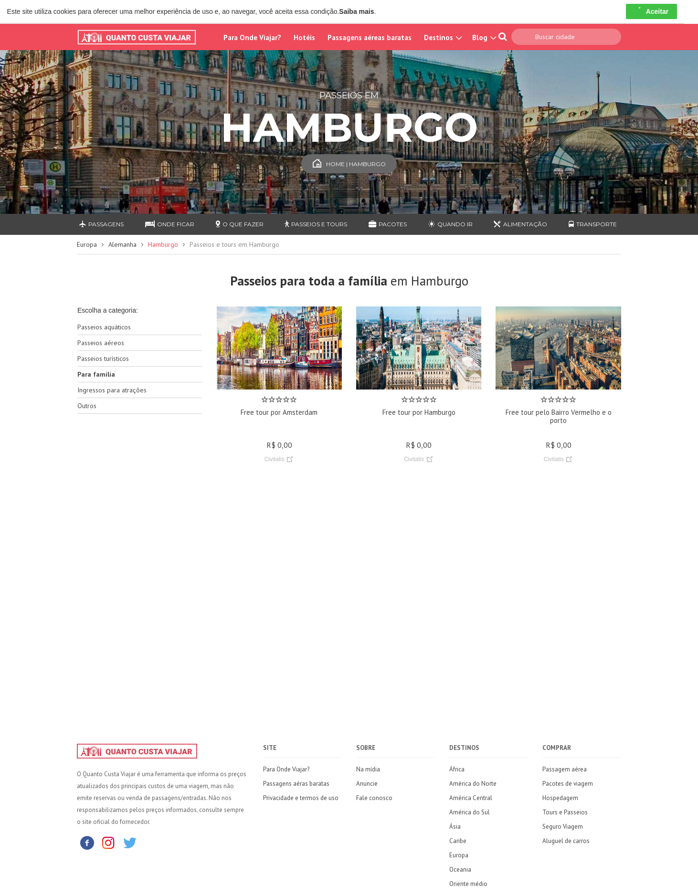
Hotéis (304, 37)
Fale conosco (374, 798)
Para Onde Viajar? (252, 37)
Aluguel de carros (566, 841)
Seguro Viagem (562, 826)
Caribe (457, 841)
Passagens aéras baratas (296, 784)
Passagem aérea (564, 769)
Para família (96, 374)
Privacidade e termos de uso (300, 798)
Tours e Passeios (565, 812)
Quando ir (450, 224)
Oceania (460, 869)
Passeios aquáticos (104, 327)
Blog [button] (483, 37)
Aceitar (651, 11)
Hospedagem (560, 798)
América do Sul (469, 812)
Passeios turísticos (103, 358)
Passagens (101, 224)
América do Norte (473, 784)
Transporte (593, 224)
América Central (470, 798)
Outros (86, 405)
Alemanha (122, 244)
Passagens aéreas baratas (370, 37)
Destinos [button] (442, 37)
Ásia (455, 826)
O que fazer (240, 224)
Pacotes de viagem (567, 784)
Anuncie (367, 784)
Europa (87, 244)
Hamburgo (163, 244)
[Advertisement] (139, 572)
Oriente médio (468, 884)
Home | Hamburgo (349, 164)
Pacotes (388, 224)
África (457, 769)
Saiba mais (356, 11)
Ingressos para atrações (112, 390)
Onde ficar (169, 224)
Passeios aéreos (100, 342)
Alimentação (520, 224)
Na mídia (368, 769)
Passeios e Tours (316, 224)
